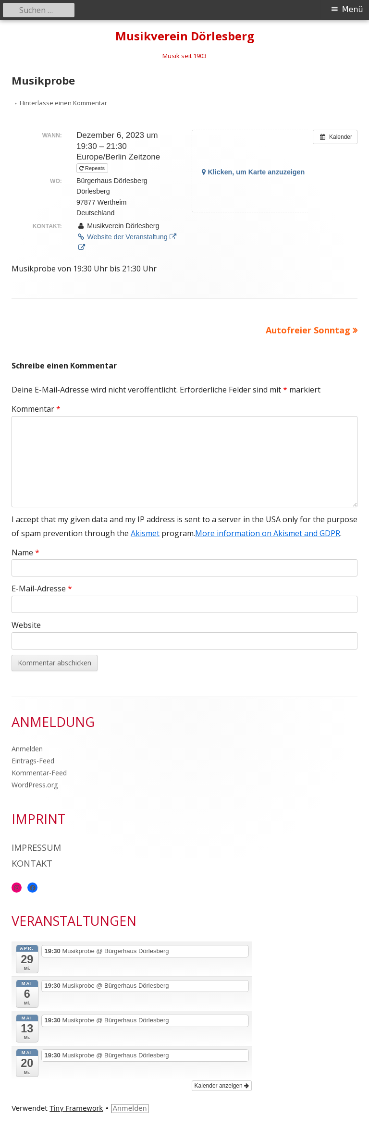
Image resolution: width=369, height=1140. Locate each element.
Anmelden (27, 748)
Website (26, 625)
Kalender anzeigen (222, 1085)
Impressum (36, 847)
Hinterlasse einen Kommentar (63, 102)
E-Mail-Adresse (42, 588)
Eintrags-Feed (33, 760)
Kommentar (36, 409)
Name (25, 552)
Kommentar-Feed (39, 772)
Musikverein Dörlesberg (184, 36)
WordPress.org (35, 784)
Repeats (92, 168)
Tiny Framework (76, 1108)
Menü (352, 9)
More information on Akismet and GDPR (267, 533)
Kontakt (32, 863)
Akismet (145, 533)
